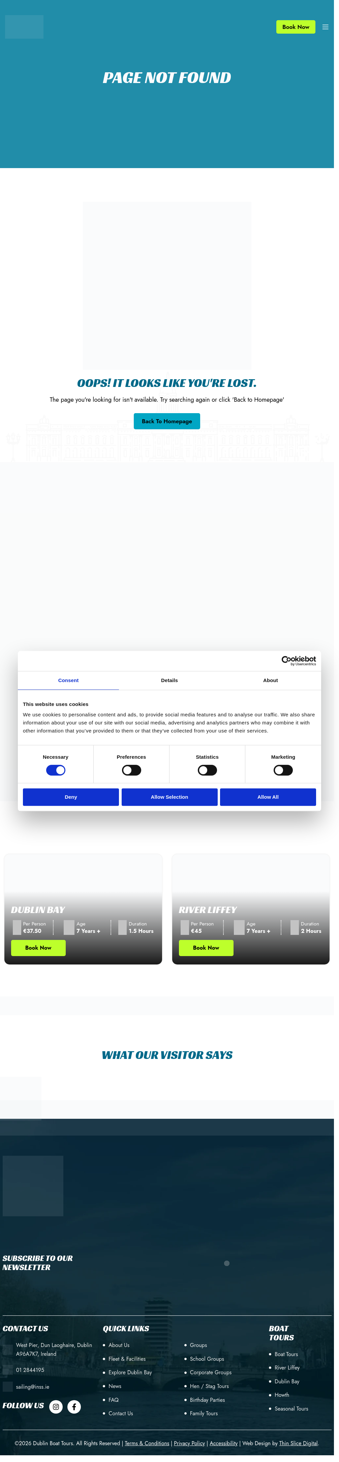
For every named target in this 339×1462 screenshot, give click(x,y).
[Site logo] (24, 26)
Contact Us (121, 1413)
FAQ (114, 1400)
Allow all (268, 797)
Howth (282, 1395)
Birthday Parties (207, 1400)
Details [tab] (169, 680)
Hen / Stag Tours (209, 1386)
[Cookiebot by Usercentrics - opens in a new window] (286, 661)
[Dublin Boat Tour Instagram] (56, 1407)
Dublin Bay (38, 909)
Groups (198, 1345)
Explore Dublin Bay (130, 1372)
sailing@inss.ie (33, 1387)
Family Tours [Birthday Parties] (204, 1413)
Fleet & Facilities (127, 1359)
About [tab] (270, 680)
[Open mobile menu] (325, 27)
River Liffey (208, 909)
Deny (71, 797)
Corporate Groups (211, 1372)
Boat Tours (286, 1354)
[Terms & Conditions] (147, 1443)
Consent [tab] (68, 680)
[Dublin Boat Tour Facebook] (74, 1407)
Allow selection (169, 797)
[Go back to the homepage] (167, 421)
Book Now (295, 27)
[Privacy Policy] (189, 1443)
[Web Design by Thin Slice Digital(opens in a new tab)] (298, 1443)
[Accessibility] (224, 1443)
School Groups (207, 1359)
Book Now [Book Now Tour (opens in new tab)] (38, 948)
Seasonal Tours (291, 1409)
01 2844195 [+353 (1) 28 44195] (30, 1370)
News (115, 1386)
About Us (119, 1345)
